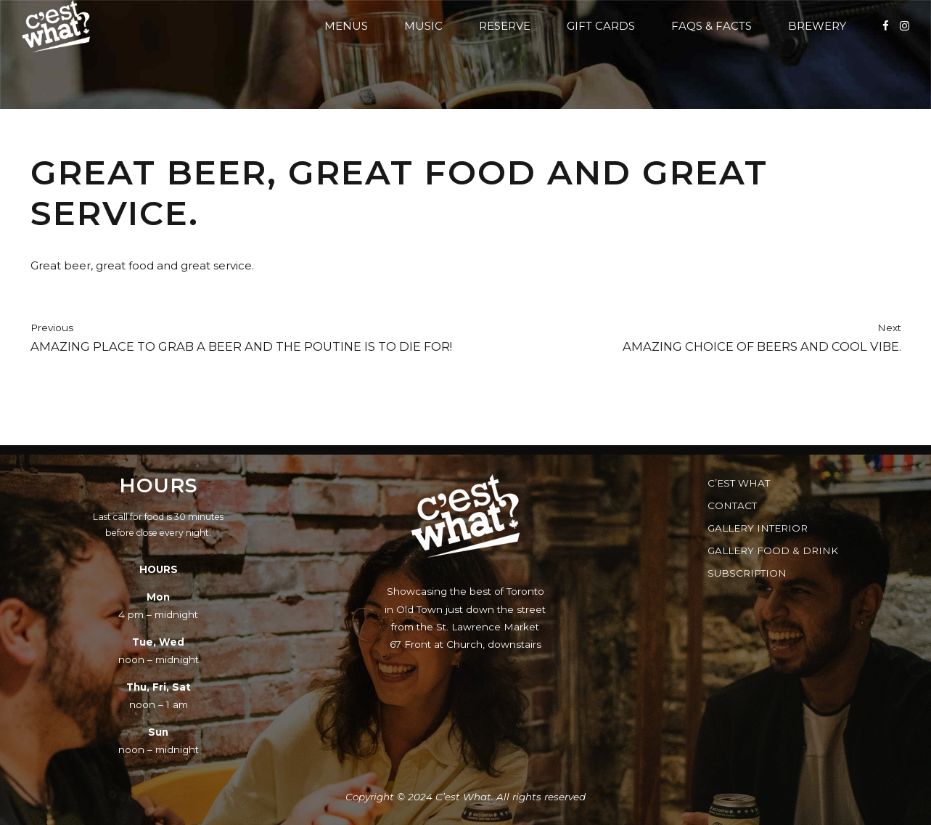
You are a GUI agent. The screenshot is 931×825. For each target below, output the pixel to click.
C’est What (739, 483)
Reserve (504, 26)
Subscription (747, 573)
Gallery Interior (758, 528)
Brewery (817, 26)
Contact (732, 505)
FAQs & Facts (711, 26)
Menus (346, 26)
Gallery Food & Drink (773, 550)
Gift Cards (601, 26)
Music (423, 26)
